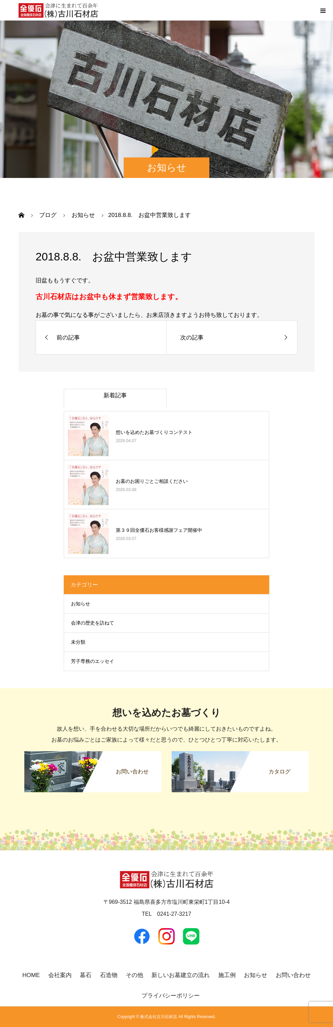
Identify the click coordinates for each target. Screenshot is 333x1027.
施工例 (227, 975)
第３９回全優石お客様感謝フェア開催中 (159, 530)
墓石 (85, 975)
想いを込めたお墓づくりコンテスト (154, 432)
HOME (31, 975)
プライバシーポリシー (170, 995)
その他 (134, 975)
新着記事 (115, 395)
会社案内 (60, 975)
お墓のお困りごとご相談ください (152, 481)
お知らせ (80, 603)
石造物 (109, 975)
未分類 (78, 642)
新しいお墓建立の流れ (180, 975)
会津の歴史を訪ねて (92, 623)
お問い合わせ (293, 975)
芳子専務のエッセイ (92, 661)
